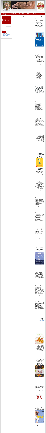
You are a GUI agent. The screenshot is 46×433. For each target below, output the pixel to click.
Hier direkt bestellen (41, 243)
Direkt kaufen (42, 149)
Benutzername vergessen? (6, 34)
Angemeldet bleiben (5, 30)
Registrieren (5, 33)
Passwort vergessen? (5, 35)
